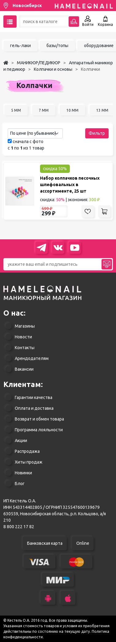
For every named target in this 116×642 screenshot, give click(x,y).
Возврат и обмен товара (39, 419)
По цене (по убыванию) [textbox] (33, 133)
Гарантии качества (33, 397)
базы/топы (57, 45)
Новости (23, 336)
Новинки (23, 472)
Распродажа (27, 451)
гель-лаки (20, 45)
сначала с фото (25, 141)
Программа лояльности (39, 429)
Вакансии (24, 369)
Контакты (24, 347)
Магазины (25, 326)
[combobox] (35, 133)
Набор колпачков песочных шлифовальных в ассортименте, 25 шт (70, 184)
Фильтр (97, 133)
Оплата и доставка (34, 408)
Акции (21, 440)
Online (82, 543)
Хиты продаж (28, 462)
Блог (20, 483)
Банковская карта (44, 543)
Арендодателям (32, 358)
